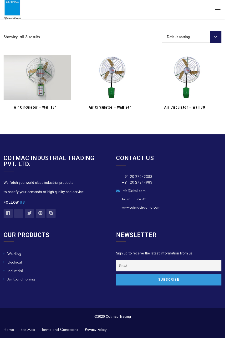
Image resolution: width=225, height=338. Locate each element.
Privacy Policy (96, 329)
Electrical (14, 262)
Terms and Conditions (59, 329)
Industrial (15, 271)
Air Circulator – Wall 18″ (35, 107)
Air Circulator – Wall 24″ (110, 107)
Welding (14, 254)
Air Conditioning (21, 279)
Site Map (27, 329)
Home (9, 329)
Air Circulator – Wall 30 (184, 107)
